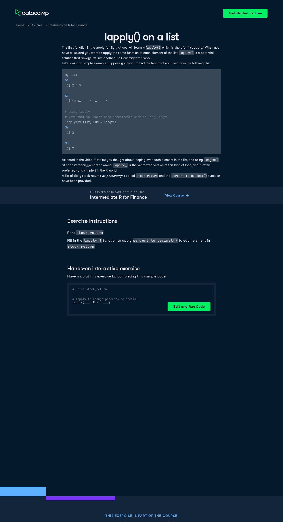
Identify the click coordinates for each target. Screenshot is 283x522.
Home (20, 25)
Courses (36, 25)
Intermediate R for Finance (68, 25)
